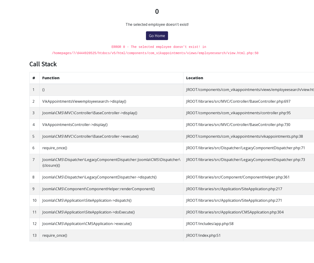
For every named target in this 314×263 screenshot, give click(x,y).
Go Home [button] (157, 35)
